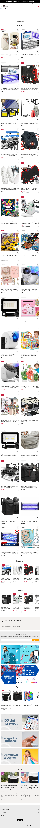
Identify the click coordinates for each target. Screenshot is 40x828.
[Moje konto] (35, 4)
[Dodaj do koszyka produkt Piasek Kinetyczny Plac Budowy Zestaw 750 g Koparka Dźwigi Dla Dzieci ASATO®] (18, 253)
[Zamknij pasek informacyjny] (38, 1)
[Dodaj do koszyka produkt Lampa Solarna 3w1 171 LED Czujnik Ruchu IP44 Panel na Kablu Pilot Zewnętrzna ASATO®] (18, 119)
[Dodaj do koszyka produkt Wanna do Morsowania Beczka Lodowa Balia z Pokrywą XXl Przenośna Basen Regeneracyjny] (21, 701)
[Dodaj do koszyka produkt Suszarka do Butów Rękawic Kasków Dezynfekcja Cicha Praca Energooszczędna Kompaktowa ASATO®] (18, 185)
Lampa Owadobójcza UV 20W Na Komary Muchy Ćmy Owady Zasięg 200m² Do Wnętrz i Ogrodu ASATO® (30, 55)
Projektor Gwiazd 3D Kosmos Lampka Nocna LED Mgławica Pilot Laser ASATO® (10, 355)
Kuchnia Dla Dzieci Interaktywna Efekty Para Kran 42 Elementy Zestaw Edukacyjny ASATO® (10, 421)
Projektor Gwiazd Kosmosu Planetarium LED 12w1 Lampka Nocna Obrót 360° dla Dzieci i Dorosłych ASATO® (10, 387)
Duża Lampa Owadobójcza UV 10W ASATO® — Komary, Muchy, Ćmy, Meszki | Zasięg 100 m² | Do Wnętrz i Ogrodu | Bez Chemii (30, 521)
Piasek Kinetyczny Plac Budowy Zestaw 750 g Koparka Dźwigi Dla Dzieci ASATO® (9, 256)
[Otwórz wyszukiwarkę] (33, 6)
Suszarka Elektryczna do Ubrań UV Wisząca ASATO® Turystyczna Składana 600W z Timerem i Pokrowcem (10, 55)
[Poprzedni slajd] (0, 21)
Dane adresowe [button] (20, 809)
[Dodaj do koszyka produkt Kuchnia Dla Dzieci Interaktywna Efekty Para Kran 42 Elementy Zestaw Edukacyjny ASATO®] (18, 417)
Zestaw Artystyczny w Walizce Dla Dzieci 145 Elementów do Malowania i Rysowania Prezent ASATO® (29, 256)
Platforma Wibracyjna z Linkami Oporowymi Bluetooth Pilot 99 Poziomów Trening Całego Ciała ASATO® (29, 189)
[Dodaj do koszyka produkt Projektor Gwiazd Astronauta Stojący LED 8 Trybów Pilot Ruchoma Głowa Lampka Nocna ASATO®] (38, 286)
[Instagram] (20, 820)
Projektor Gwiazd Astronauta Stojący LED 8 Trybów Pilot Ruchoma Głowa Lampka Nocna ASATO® (29, 290)
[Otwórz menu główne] (1, 6)
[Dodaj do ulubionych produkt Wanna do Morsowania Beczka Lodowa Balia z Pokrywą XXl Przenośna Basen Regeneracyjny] (21, 691)
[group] (20, 14)
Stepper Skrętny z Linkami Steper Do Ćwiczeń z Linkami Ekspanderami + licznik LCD (9, 487)
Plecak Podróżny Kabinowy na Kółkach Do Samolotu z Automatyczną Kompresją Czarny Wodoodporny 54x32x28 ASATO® (29, 487)
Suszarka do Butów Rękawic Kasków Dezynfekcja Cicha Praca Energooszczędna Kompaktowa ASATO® (10, 189)
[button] (20, 562)
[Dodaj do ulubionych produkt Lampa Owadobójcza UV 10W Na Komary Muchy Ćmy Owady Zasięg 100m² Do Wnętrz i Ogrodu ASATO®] (18, 63)
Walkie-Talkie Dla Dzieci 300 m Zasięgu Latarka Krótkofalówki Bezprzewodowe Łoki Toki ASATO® (30, 387)
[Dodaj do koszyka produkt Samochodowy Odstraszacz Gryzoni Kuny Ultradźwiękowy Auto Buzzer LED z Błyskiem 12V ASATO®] (38, 151)
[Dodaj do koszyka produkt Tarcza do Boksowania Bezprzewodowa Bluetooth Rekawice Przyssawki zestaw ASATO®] (10, 604)
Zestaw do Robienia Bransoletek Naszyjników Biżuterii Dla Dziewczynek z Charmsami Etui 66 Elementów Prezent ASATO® (9, 290)
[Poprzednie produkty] (3, 570)
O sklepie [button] (20, 816)
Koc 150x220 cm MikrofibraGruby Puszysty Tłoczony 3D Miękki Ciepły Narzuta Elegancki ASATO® (29, 455)
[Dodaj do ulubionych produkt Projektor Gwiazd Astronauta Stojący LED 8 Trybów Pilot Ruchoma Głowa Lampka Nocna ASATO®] (38, 264)
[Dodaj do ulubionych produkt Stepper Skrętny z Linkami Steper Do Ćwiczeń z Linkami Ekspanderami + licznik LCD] (18, 461)
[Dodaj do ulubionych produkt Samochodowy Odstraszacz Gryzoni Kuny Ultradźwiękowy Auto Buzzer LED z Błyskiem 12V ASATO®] (38, 129)
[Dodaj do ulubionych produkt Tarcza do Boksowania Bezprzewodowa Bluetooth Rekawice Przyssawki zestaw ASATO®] (10, 594)
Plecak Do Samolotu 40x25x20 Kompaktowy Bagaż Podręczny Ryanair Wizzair (6, 579)
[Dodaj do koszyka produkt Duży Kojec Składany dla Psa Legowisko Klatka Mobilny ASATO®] (38, 417)
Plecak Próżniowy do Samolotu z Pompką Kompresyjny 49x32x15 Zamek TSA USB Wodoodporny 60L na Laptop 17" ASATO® (9, 521)
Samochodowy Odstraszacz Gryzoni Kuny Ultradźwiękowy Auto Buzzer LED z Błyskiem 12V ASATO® (30, 155)
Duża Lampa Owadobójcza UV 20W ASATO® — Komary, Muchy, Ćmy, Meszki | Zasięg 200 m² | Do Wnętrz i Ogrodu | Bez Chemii (10, 553)
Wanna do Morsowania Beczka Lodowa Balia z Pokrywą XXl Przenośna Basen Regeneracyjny (17, 704)
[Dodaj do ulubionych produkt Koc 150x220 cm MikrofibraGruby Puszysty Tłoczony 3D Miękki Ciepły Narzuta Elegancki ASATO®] (38, 429)
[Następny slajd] (39, 21)
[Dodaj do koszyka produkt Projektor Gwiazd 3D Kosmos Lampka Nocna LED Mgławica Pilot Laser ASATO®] (18, 351)
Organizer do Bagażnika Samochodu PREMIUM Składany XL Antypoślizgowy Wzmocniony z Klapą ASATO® (17, 608)
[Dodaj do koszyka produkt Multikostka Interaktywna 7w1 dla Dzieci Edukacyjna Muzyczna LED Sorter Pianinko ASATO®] (38, 351)
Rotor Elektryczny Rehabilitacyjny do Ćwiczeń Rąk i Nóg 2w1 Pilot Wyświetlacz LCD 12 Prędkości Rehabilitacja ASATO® (30, 222)
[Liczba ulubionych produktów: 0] (35, 6)
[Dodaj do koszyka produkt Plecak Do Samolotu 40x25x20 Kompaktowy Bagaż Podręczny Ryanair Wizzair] (10, 575)
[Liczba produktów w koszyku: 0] (38, 6)
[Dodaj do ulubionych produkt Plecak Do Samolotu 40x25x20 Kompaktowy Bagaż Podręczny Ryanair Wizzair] (10, 565)
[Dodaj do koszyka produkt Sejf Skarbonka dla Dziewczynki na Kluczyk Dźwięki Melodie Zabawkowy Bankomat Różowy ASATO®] (38, 319)
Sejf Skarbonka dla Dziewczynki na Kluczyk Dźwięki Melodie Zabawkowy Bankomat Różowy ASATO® (29, 322)
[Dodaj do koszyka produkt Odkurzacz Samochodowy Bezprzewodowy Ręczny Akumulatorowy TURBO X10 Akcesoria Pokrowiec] (18, 151)
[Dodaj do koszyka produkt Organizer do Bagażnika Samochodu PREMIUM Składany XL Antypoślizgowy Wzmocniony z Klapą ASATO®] (21, 604)
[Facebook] (18, 820)
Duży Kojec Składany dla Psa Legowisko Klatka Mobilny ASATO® (29, 421)
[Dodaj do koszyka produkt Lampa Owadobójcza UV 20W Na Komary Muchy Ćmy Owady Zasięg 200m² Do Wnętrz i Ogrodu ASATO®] (38, 51)
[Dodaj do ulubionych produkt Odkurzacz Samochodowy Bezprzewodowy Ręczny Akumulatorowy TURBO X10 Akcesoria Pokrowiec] (18, 129)
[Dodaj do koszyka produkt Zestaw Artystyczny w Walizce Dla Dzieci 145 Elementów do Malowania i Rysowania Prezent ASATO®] (38, 253)
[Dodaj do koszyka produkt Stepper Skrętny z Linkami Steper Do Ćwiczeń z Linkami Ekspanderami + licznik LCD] (18, 483)
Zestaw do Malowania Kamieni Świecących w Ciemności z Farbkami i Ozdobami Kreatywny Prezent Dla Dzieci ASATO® (9, 222)
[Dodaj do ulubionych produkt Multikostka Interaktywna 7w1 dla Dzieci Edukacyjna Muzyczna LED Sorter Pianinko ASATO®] (38, 329)
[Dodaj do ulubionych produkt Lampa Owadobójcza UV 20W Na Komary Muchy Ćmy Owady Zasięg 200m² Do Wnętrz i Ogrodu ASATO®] (38, 29)
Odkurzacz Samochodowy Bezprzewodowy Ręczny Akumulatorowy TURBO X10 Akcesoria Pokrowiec (9, 155)
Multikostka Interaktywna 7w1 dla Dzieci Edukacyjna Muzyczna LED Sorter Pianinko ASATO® (28, 355)
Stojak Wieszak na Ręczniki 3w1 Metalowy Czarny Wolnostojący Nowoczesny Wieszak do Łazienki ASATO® (30, 123)
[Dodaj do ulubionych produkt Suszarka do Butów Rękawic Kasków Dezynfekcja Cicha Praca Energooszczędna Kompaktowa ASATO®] (18, 163)
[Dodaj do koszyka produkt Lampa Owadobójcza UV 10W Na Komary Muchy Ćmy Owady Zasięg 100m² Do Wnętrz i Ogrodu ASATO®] (18, 85)
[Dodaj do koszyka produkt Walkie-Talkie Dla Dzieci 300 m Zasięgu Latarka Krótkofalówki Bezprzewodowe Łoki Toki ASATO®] (38, 383)
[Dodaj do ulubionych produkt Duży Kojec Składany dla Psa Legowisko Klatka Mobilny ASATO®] (38, 395)
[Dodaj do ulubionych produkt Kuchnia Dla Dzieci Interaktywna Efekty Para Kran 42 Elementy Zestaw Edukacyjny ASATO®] (18, 395)
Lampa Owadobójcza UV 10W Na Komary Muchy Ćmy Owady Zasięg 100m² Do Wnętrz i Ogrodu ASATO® (10, 89)
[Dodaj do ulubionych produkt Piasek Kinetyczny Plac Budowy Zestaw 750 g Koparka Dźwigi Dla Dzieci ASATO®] (18, 231)
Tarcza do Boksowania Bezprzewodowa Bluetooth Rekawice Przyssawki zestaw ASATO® (6, 608)
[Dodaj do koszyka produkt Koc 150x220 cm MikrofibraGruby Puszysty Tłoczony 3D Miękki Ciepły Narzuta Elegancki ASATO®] (38, 451)
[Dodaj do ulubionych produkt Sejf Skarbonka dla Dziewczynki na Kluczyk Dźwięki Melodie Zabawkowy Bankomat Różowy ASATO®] (38, 297)
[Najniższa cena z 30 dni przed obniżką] (18, 59)
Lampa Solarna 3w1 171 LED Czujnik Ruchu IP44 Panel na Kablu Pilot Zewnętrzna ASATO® (9, 123)
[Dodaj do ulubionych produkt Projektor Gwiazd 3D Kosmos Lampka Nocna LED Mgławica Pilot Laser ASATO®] (18, 329)
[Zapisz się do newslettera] (16, 640)
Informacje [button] (20, 812)
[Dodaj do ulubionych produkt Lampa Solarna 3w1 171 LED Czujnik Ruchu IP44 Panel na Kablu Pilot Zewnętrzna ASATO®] (18, 97)
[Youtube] (22, 820)
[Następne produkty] (37, 570)
